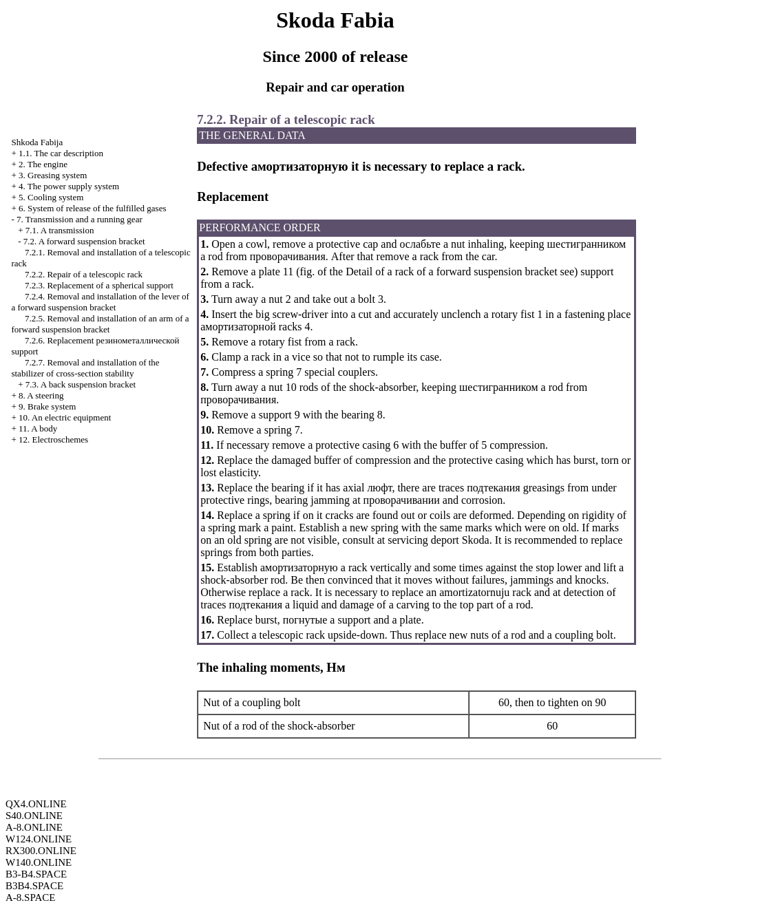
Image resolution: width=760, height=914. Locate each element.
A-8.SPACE (30, 897)
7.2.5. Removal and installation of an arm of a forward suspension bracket (100, 323)
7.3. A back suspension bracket (80, 384)
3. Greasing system (53, 175)
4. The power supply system (69, 186)
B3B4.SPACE (34, 885)
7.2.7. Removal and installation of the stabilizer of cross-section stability (85, 368)
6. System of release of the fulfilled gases (92, 208)
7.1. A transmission (59, 230)
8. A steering (41, 395)
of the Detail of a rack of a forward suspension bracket (436, 271)
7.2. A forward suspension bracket (84, 241)
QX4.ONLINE (36, 803)
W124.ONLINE (39, 838)
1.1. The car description (61, 153)
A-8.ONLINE (34, 827)
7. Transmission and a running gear (79, 219)
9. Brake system (47, 406)
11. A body (38, 428)
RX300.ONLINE (41, 850)
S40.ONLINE (34, 815)
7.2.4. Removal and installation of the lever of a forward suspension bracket (100, 301)
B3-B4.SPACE (36, 874)
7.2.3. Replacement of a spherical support (99, 285)
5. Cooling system (51, 197)
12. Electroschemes (53, 439)
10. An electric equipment (65, 417)
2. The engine (43, 164)
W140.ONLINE (39, 862)
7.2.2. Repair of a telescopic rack (83, 274)
